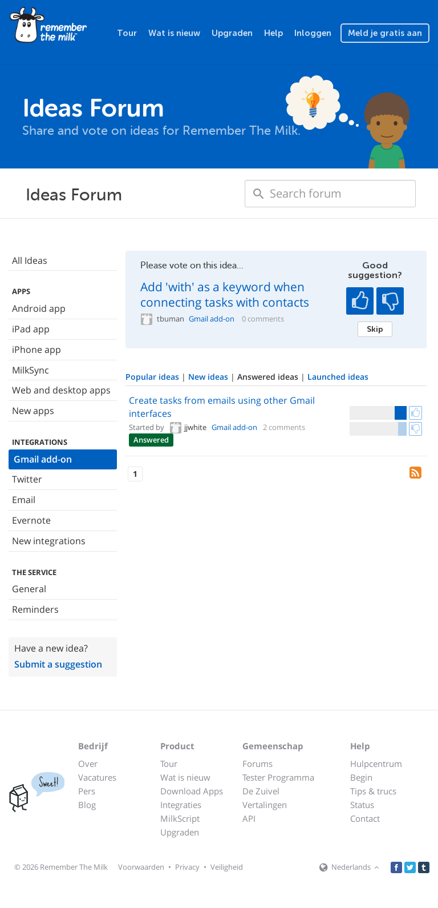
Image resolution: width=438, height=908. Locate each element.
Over (88, 763)
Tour (127, 33)
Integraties (180, 804)
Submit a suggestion (58, 664)
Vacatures (97, 777)
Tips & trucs (373, 791)
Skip (375, 329)
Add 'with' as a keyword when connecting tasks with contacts (224, 294)
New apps (33, 410)
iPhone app (36, 349)
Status (362, 804)
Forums (257, 763)
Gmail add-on (43, 459)
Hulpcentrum (376, 763)
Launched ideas (337, 376)
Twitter (27, 479)
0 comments (263, 319)
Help (273, 33)
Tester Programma (278, 777)
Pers (86, 791)
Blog (87, 804)
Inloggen (312, 33)
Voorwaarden (141, 867)
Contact (365, 818)
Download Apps (191, 791)
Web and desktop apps (61, 390)
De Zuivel (260, 791)
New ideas (209, 376)
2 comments (284, 427)
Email (23, 499)
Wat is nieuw (174, 33)
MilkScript (180, 818)
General (29, 588)
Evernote (31, 520)
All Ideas (29, 260)
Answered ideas (269, 376)
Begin (361, 777)
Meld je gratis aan (385, 33)
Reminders (35, 609)
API (249, 818)
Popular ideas (153, 376)
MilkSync (30, 370)
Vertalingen (264, 804)
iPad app (31, 329)
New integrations (49, 541)
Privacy (187, 867)
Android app (39, 308)
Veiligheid (226, 867)
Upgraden (232, 33)
